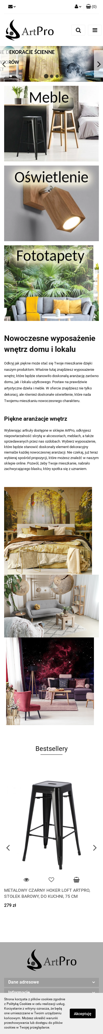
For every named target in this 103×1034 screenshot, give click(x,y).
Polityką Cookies (19, 1004)
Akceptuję (82, 1014)
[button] (91, 7)
